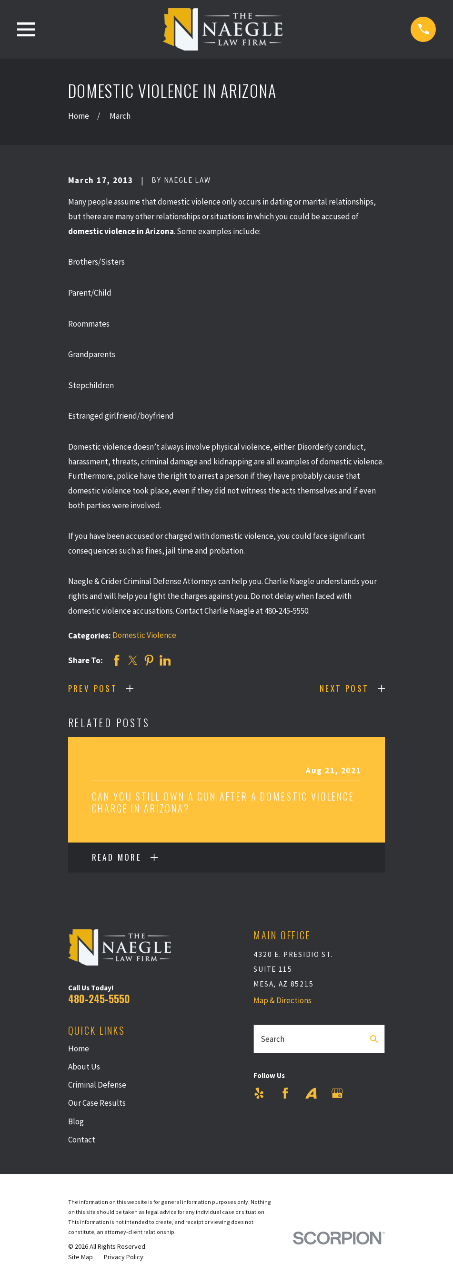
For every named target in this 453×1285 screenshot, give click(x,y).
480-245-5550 (99, 998)
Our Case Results (97, 1103)
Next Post (344, 688)
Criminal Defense (97, 1084)
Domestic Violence (144, 635)
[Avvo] (311, 1093)
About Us (84, 1066)
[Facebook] (285, 1093)
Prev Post (93, 688)
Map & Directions (282, 1000)
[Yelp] (259, 1093)
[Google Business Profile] (337, 1093)
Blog (76, 1121)
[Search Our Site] (374, 1039)
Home (78, 1048)
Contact (81, 1139)
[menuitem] (80, 1257)
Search (272, 1039)
